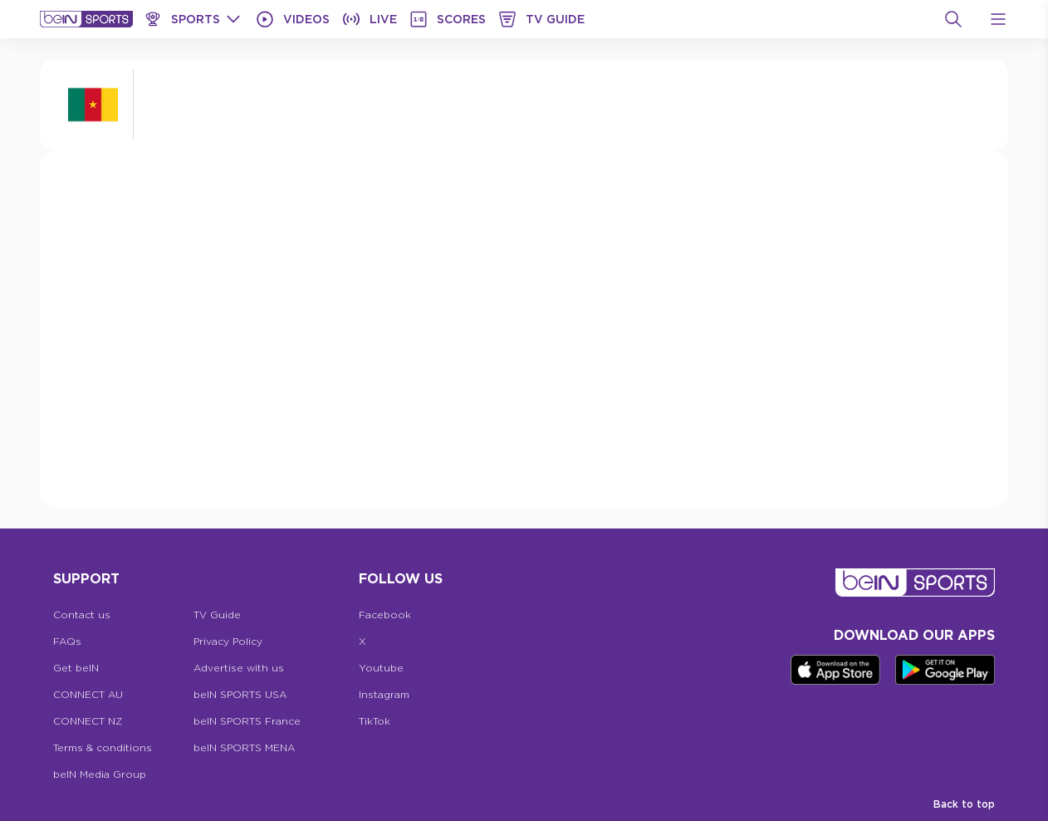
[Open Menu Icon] (998, 19)
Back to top (964, 804)
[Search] (953, 19)
